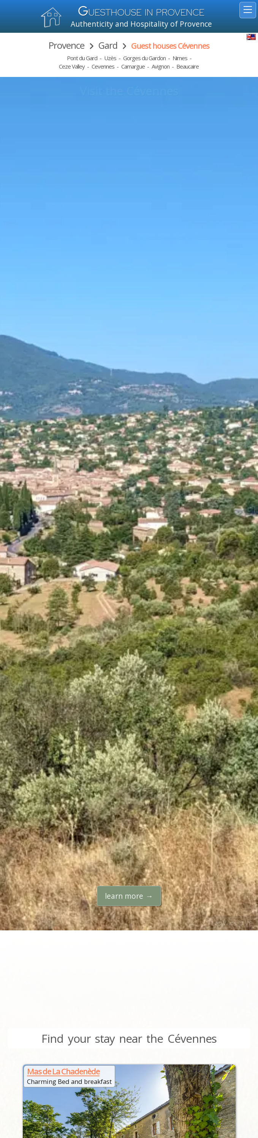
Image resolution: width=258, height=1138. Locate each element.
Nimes (180, 58)
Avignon (160, 66)
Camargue (133, 66)
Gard (107, 45)
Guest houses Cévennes (170, 46)
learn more (124, 896)
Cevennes (103, 66)
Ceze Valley (72, 66)
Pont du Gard (82, 58)
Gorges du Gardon (144, 58)
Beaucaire (187, 66)
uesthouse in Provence (141, 12)
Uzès (110, 58)
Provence (66, 45)
